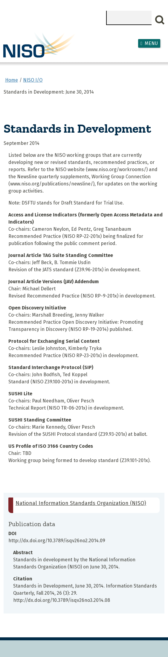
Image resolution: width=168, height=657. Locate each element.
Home (11, 80)
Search (160, 20)
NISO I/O (32, 80)
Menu (151, 43)
